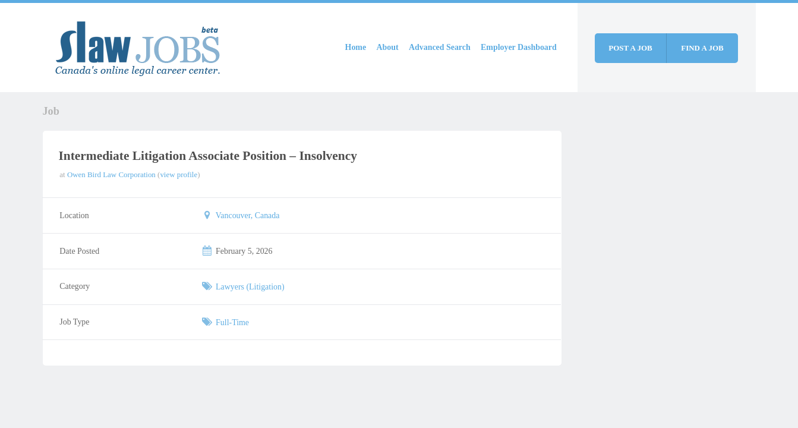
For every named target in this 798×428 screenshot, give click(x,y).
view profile (178, 174)
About (388, 47)
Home (356, 47)
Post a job (630, 47)
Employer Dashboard (519, 47)
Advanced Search (440, 47)
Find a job (702, 47)
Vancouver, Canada (248, 215)
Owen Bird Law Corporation (111, 174)
